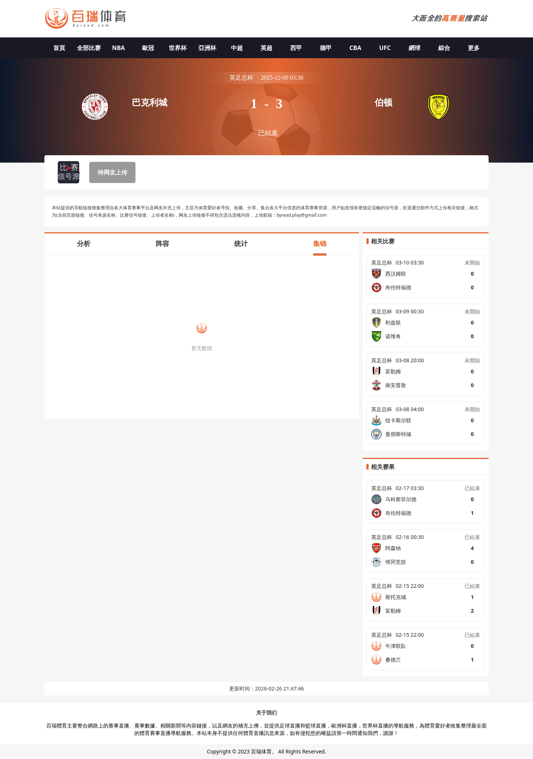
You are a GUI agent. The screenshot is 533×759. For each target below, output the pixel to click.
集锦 (319, 243)
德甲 (326, 48)
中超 (237, 48)
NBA (118, 48)
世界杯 (178, 48)
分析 (83, 243)
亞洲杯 (207, 48)
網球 (414, 48)
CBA (355, 48)
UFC (384, 48)
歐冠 (148, 48)
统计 (241, 243)
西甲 (296, 48)
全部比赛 (89, 48)
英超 (266, 48)
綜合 (444, 48)
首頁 (59, 48)
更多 (474, 48)
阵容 (162, 243)
